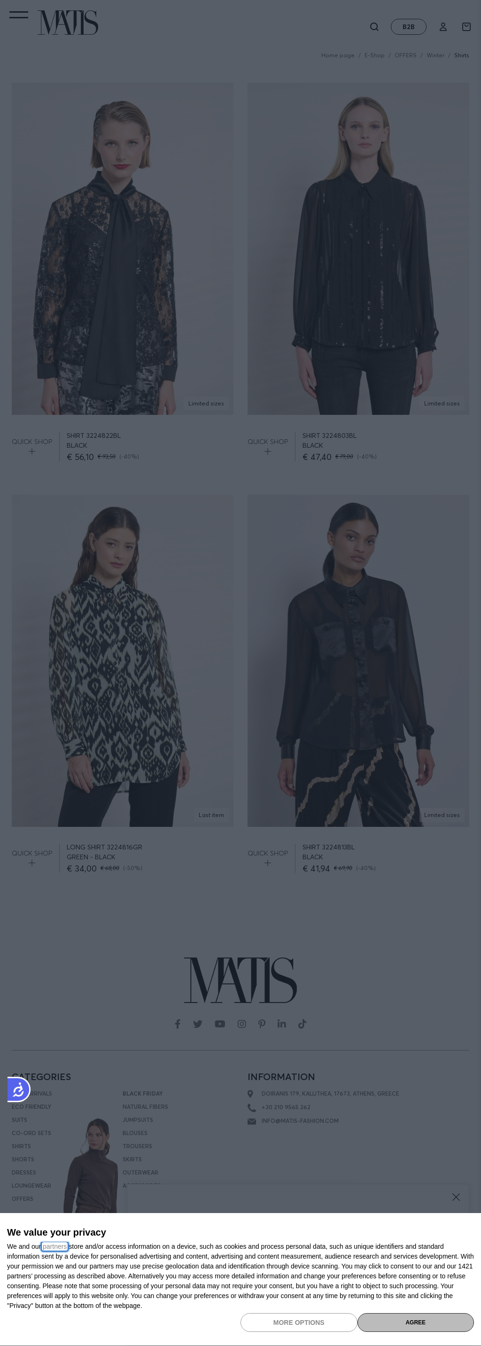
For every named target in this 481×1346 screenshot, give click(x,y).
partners (55, 1246)
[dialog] (240, 1280)
